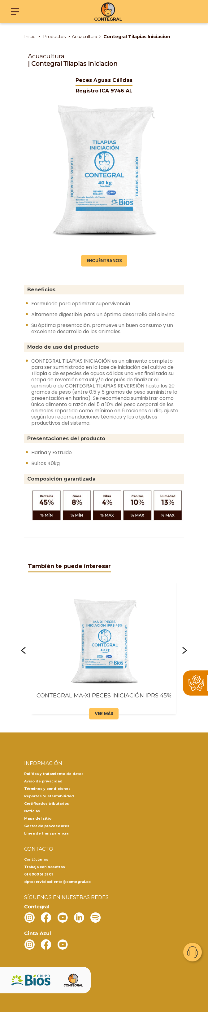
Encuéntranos (104, 260)
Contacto (192, 952)
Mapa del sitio (37, 818)
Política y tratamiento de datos (54, 774)
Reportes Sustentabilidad (49, 796)
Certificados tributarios (46, 803)
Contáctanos (36, 859)
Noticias (32, 811)
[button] (23, 651)
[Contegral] (108, 11)
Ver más (104, 713)
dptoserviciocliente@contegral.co (57, 882)
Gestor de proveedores (46, 826)
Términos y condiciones (47, 788)
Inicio (30, 36)
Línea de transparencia (46, 833)
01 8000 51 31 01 (38, 874)
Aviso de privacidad (43, 781)
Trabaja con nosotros (44, 867)
